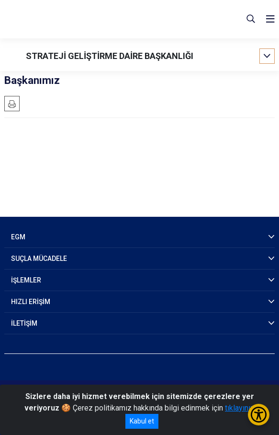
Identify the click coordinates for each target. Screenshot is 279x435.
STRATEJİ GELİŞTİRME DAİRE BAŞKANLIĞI (109, 56)
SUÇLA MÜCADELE (39, 258)
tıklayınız (240, 407)
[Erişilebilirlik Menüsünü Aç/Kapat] (258, 414)
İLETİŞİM (24, 323)
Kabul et (142, 421)
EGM (18, 237)
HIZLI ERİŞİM (30, 302)
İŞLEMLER (26, 280)
